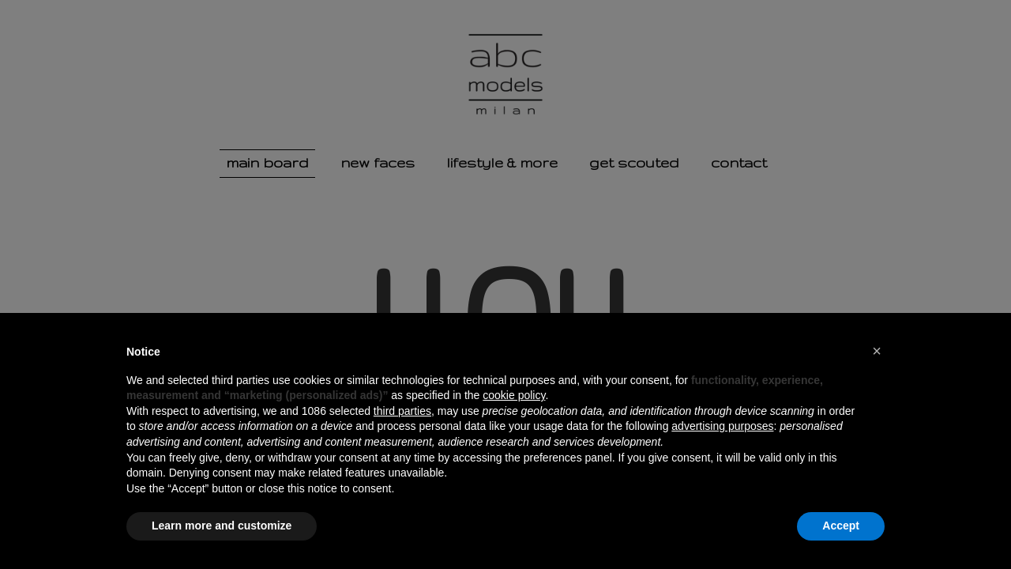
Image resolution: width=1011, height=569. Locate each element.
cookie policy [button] (514, 395)
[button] (876, 351)
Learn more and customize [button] (221, 525)
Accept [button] (840, 525)
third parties (402, 411)
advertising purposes (722, 426)
